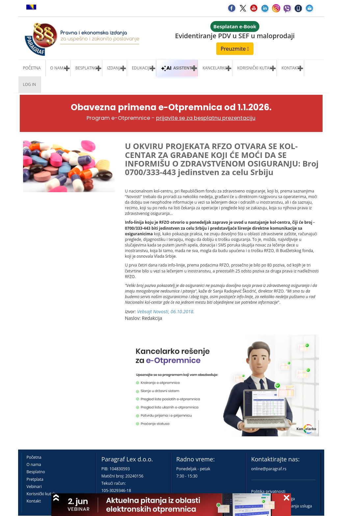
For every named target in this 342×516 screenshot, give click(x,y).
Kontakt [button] (290, 68)
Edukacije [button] (141, 68)
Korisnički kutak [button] (254, 68)
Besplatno (86, 68)
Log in (29, 84)
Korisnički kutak (41, 494)
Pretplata (35, 479)
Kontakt (34, 501)
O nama (58, 68)
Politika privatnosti (268, 491)
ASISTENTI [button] (177, 68)
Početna (32, 68)
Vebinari (34, 486)
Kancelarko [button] (214, 68)
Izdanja (114, 68)
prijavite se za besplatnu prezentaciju (205, 118)
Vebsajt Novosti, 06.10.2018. (166, 311)
